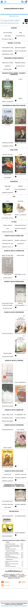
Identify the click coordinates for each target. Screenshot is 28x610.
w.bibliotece (13, 575)
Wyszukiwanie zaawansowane (7, 23)
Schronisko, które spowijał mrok (10, 566)
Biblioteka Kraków (14, 16)
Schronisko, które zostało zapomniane (11, 557)
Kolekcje (17, 23)
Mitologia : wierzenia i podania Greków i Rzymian (13, 545)
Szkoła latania (7, 547)
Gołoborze (7, 562)
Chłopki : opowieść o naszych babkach (11, 552)
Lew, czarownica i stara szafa (10, 556)
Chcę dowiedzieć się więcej (7, 605)
